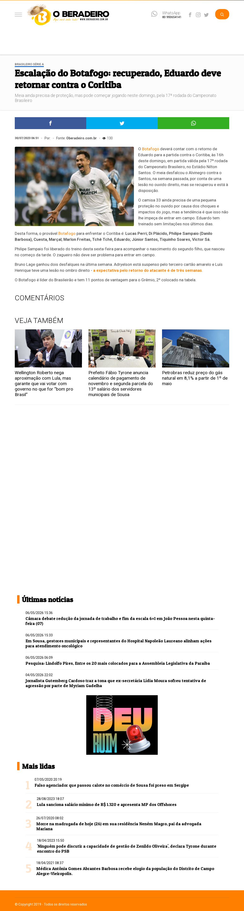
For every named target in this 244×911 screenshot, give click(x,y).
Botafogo (150, 148)
